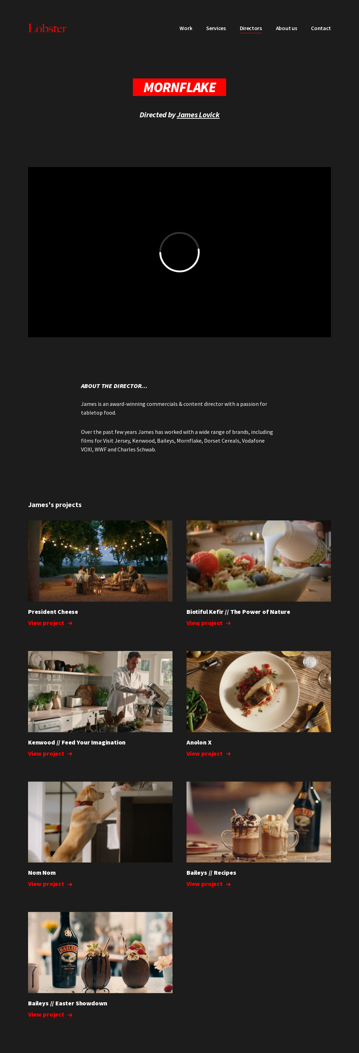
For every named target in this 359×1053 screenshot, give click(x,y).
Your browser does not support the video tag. (259, 822)
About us (286, 28)
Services (215, 28)
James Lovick (198, 114)
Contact (321, 28)
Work (186, 28)
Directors (251, 28)
